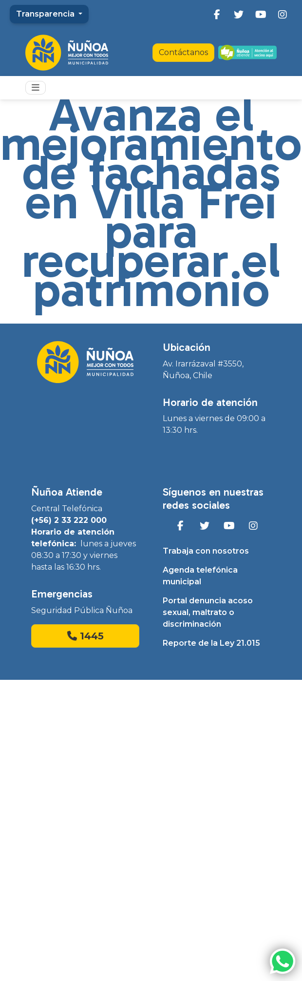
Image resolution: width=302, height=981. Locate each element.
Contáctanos (183, 52)
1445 (85, 636)
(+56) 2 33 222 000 (69, 520)
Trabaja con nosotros (206, 551)
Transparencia (46, 14)
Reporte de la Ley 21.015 (211, 643)
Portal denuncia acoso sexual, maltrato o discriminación (208, 612)
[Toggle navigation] (35, 88)
